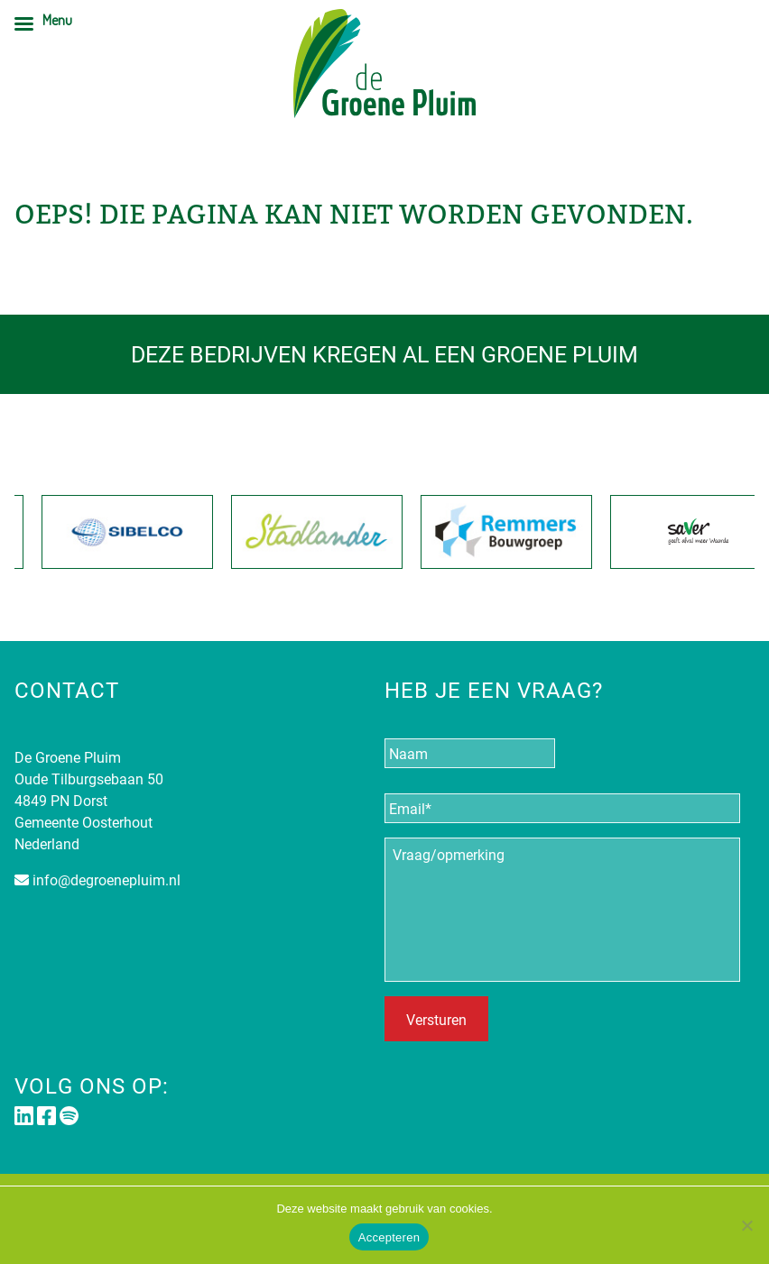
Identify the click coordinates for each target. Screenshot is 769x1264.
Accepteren (389, 1237)
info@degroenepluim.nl (106, 879)
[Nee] (746, 1225)
